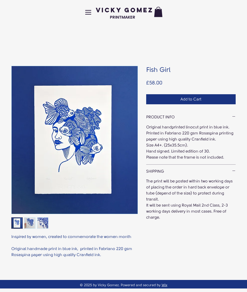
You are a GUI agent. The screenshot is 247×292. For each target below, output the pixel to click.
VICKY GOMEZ (124, 10)
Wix (164, 285)
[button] (158, 12)
